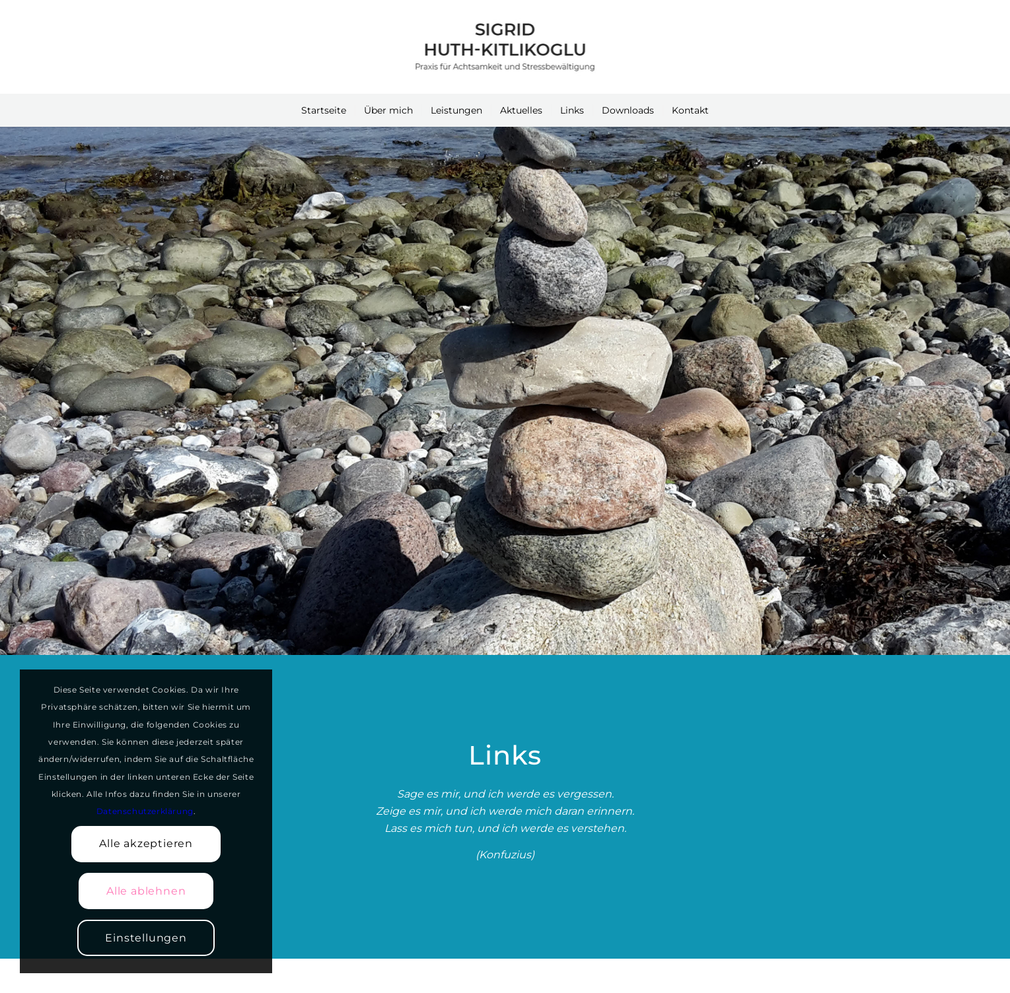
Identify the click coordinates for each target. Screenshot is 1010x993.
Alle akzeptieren (146, 843)
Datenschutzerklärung (145, 811)
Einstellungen (145, 938)
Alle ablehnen (146, 891)
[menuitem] (324, 110)
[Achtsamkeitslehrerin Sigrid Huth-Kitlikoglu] (504, 47)
